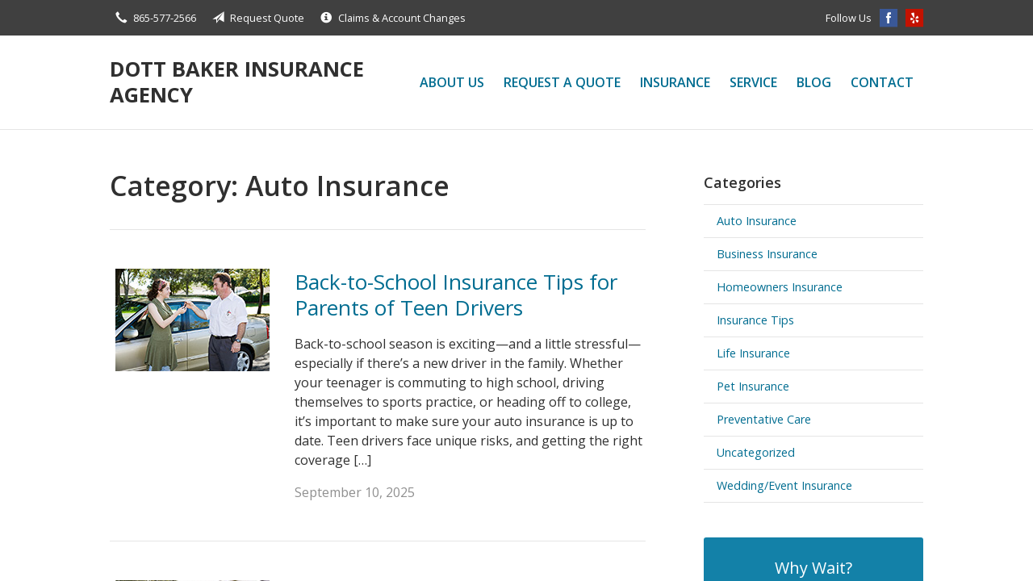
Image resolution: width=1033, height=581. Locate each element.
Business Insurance (767, 253)
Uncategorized (756, 452)
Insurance (675, 82)
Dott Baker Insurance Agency (237, 82)
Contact (882, 82)
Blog (814, 82)
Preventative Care (764, 419)
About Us (452, 82)
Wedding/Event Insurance (784, 485)
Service (753, 82)
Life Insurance (753, 353)
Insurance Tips (755, 320)
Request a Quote (562, 82)
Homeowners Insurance (780, 287)
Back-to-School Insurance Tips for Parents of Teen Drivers (456, 295)
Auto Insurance (757, 220)
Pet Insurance (753, 386)
